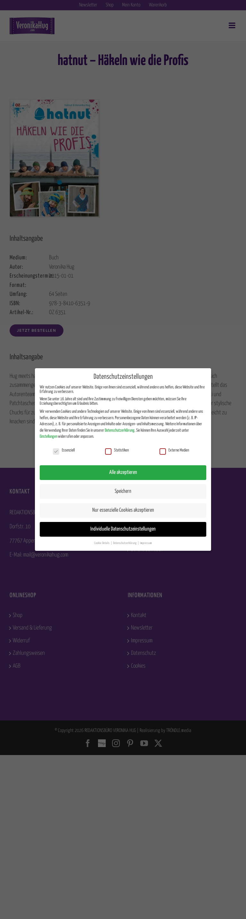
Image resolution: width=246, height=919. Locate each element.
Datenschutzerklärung (120, 430)
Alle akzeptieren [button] (123, 472)
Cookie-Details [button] (102, 543)
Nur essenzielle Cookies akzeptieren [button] (123, 510)
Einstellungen (48, 437)
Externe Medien (174, 450)
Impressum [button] (146, 543)
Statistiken (117, 450)
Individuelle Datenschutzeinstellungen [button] (123, 529)
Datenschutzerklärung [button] (125, 543)
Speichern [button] (123, 491)
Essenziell (64, 450)
